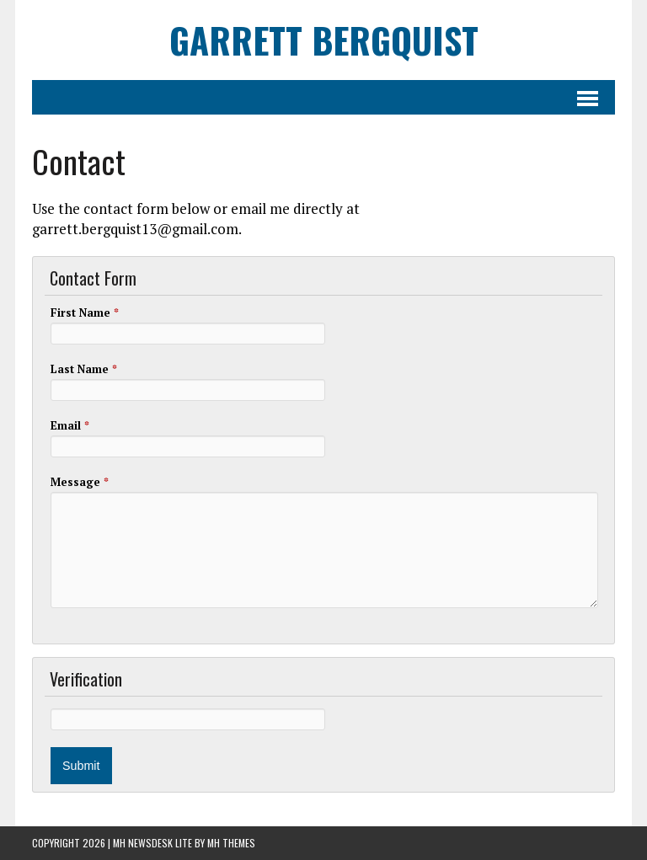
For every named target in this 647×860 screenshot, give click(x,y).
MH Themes (231, 843)
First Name (85, 312)
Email (70, 425)
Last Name (84, 369)
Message (80, 481)
